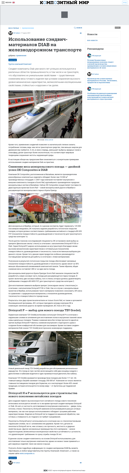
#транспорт (12, 60)
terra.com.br (49, 140)
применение (28, 28)
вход (124, 2)
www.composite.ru (27, 453)
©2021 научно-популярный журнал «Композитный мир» (64, 470)
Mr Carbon (16, 33)
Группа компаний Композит (20, 64)
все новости (92, 40)
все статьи (13, 28)
